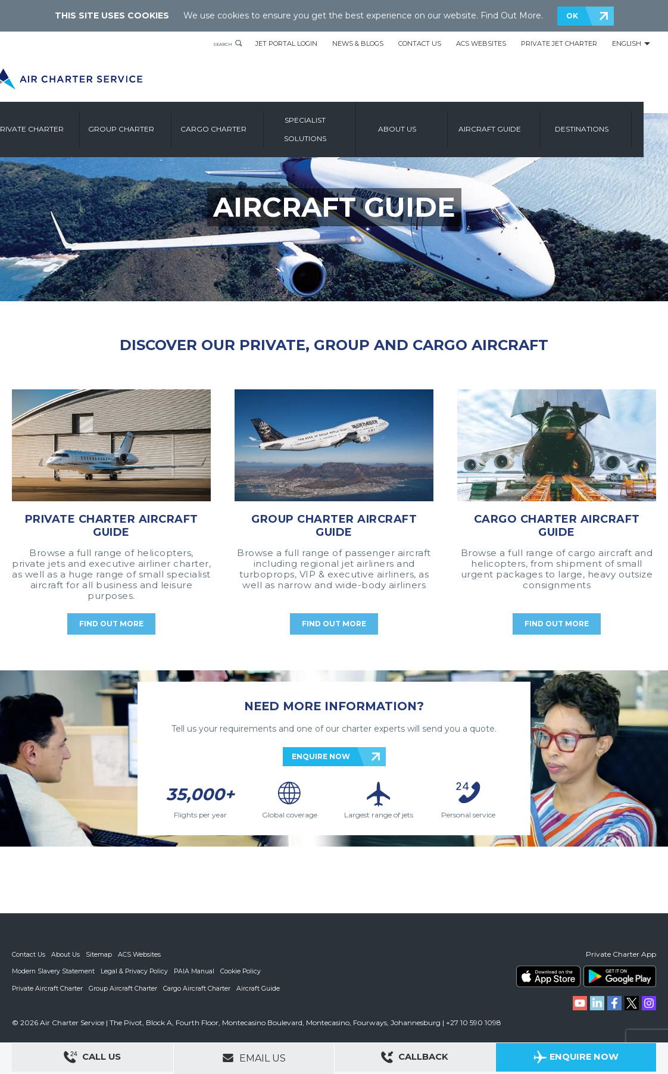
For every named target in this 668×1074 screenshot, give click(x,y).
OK (572, 15)
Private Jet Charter (559, 43)
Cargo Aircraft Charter (199, 988)
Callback (415, 1059)
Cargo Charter (241, 123)
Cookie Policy (245, 971)
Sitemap (101, 954)
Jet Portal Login (286, 43)
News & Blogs (357, 43)
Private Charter (57, 123)
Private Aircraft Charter (48, 988)
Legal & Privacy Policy (136, 971)
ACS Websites (481, 43)
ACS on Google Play (619, 976)
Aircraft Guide (517, 123)
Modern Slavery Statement (54, 971)
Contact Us (419, 43)
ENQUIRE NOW (321, 756)
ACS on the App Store (548, 976)
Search (216, 43)
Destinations (609, 123)
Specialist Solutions (333, 123)
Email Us (254, 1058)
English (626, 43)
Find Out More (510, 15)
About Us (67, 954)
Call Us (92, 1059)
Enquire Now (576, 1059)
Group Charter (150, 123)
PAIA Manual (197, 971)
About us (426, 123)
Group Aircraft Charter (124, 988)
